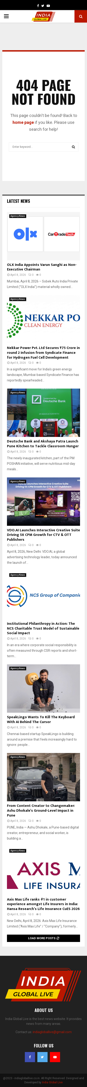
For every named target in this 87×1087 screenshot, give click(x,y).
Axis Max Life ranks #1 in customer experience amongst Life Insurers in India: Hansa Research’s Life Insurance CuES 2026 (43, 904)
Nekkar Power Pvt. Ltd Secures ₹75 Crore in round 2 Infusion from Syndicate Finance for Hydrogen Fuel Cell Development (43, 353)
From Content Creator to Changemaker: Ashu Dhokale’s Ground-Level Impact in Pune (41, 811)
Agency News (17, 216)
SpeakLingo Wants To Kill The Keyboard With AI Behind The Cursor (41, 719)
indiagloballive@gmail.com (52, 1032)
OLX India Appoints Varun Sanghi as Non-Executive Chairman (42, 267)
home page (23, 122)
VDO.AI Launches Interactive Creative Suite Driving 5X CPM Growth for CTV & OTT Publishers (43, 535)
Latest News (18, 201)
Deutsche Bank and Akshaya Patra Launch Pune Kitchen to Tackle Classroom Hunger (43, 443)
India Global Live (52, 1082)
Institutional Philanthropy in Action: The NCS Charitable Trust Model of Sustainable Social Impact (43, 629)
